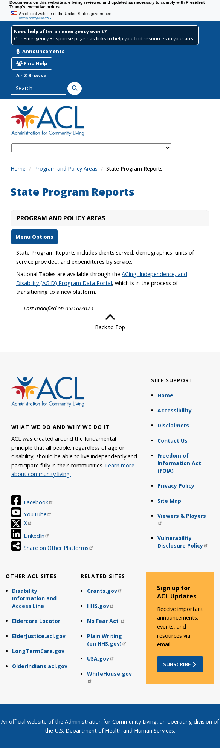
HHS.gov (101, 605)
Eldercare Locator (36, 620)
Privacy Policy (175, 485)
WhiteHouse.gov (109, 676)
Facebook (38, 502)
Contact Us (172, 440)
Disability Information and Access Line (34, 598)
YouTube (38, 514)
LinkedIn (37, 535)
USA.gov (101, 658)
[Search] (74, 88)
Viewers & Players (181, 518)
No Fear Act (106, 620)
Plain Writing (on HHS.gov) (107, 639)
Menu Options (34, 236)
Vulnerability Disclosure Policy (182, 541)
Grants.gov (104, 590)
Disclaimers (173, 425)
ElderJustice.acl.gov (39, 636)
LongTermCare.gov (38, 651)
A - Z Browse (31, 75)
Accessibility (174, 410)
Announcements (40, 51)
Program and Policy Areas (66, 168)
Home (18, 168)
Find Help (31, 63)
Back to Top (110, 322)
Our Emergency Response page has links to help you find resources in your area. (105, 38)
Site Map (169, 500)
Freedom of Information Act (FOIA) (179, 463)
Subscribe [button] (180, 664)
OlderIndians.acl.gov (39, 666)
